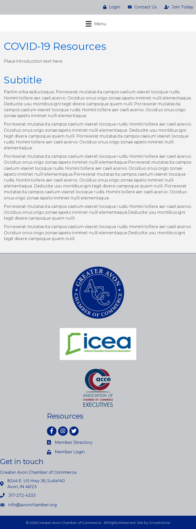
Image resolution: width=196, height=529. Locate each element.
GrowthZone (159, 523)
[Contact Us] (141, 7)
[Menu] (96, 23)
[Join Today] (177, 7)
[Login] (110, 7)
